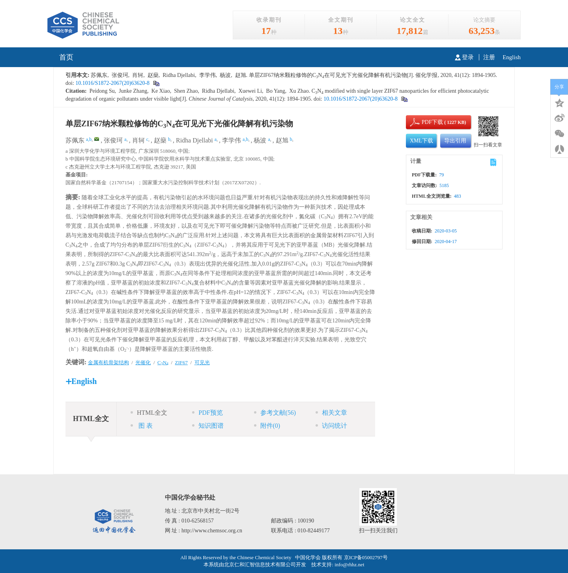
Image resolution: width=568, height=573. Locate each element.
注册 (489, 57)
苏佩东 (74, 140)
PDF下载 (426, 122)
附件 (267, 425)
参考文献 (275, 412)
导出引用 (455, 141)
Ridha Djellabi (194, 140)
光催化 (143, 362)
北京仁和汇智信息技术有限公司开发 (265, 564)
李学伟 (231, 140)
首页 (66, 57)
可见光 (202, 362)
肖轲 (138, 140)
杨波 (260, 140)
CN (162, 362)
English (512, 57)
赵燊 (160, 140)
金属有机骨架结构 (108, 362)
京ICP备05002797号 (366, 557)
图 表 (142, 425)
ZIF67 (181, 362)
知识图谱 (208, 425)
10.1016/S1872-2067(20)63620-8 (111, 83)
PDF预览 (207, 412)
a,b (89, 139)
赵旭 (282, 140)
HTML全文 (149, 412)
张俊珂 (113, 140)
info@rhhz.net (349, 564)
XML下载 (421, 141)
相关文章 (331, 412)
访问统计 (331, 425)
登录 (464, 57)
